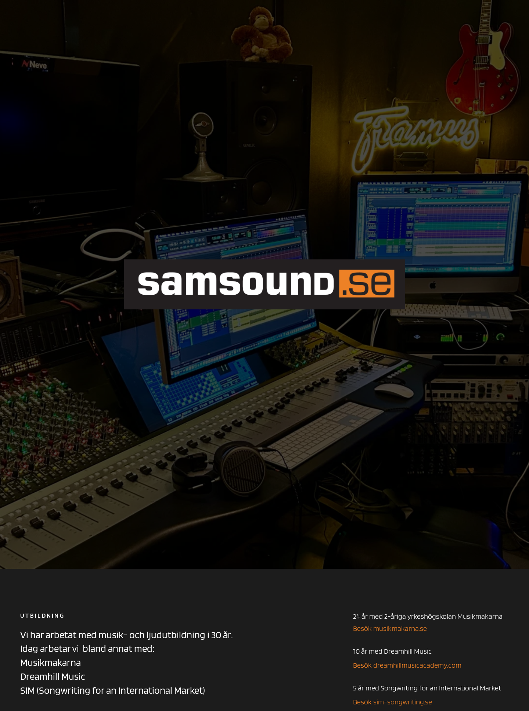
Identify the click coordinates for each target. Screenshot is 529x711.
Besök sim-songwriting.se (392, 701)
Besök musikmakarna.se (390, 628)
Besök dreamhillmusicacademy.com (407, 665)
